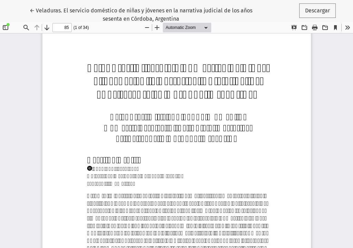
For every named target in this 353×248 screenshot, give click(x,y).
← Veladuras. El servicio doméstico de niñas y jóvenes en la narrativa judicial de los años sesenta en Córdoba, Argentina (141, 14)
